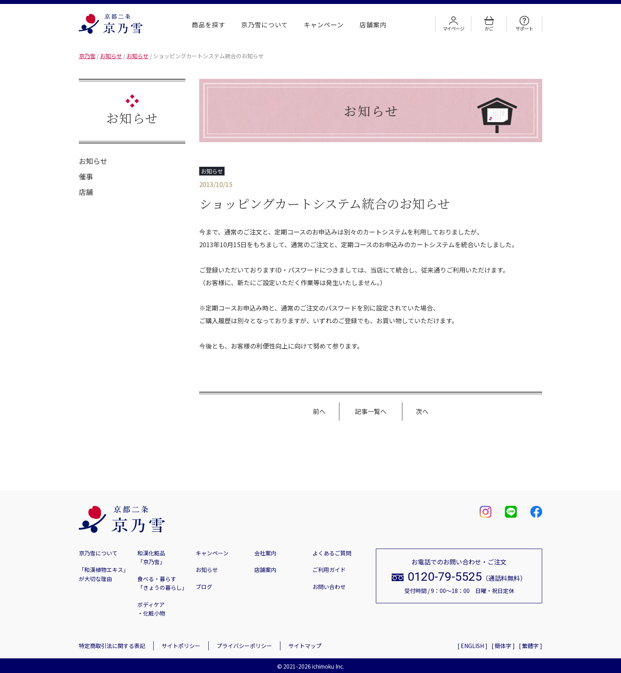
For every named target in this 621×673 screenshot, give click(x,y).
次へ (422, 411)
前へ (319, 411)
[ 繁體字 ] (530, 646)
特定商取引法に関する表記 (112, 646)
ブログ (204, 587)
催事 (86, 176)
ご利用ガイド (329, 570)
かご (489, 24)
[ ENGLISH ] (472, 646)
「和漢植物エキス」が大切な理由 (104, 574)
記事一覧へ (371, 411)
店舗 (86, 192)
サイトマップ (305, 646)
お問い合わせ (329, 587)
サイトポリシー (181, 646)
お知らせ (93, 161)
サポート (524, 24)
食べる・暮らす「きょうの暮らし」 (162, 583)
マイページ (453, 24)
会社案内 (265, 553)
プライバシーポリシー (244, 646)
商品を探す (208, 24)
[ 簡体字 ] (503, 646)
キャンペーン (324, 24)
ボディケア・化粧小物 (151, 609)
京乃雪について (264, 24)
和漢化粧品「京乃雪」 (151, 557)
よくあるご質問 (331, 553)
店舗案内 (373, 24)
